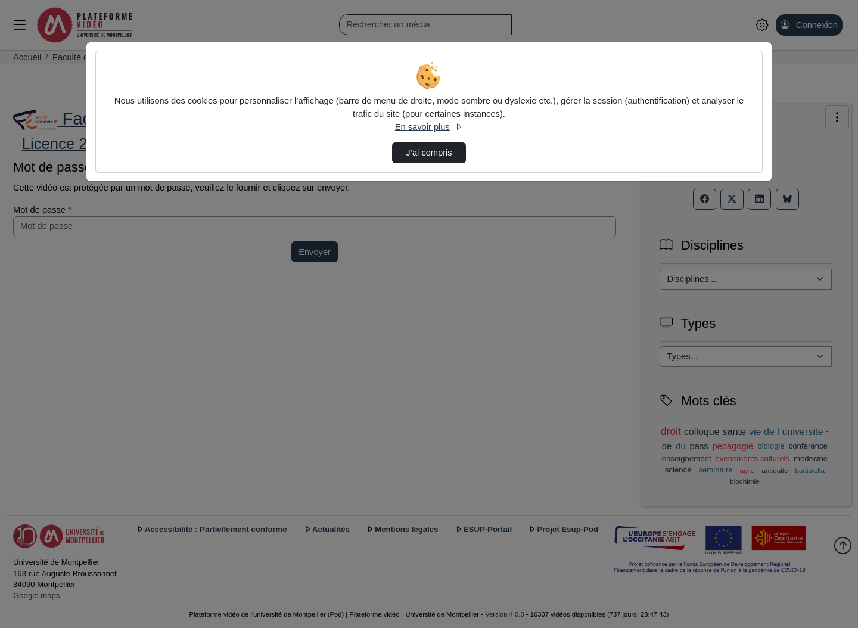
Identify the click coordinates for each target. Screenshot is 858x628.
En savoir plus (429, 126)
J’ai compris (429, 152)
